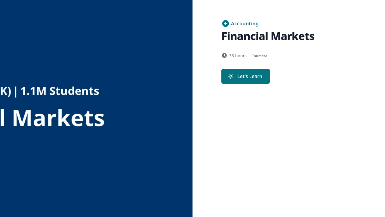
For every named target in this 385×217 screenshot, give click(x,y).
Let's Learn (245, 76)
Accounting (240, 23)
